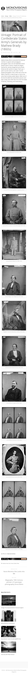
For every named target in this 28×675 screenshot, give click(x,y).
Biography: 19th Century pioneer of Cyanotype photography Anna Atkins (14, 582)
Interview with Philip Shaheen (7, 654)
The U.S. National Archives (9, 553)
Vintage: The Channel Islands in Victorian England (12, 607)
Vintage (6, 16)
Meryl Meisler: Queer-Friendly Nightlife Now (11, 639)
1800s (10, 16)
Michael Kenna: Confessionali (8, 623)
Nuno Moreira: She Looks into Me (14, 572)
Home (2, 16)
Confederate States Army (6, 563)
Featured (12, 563)
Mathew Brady (16, 563)
